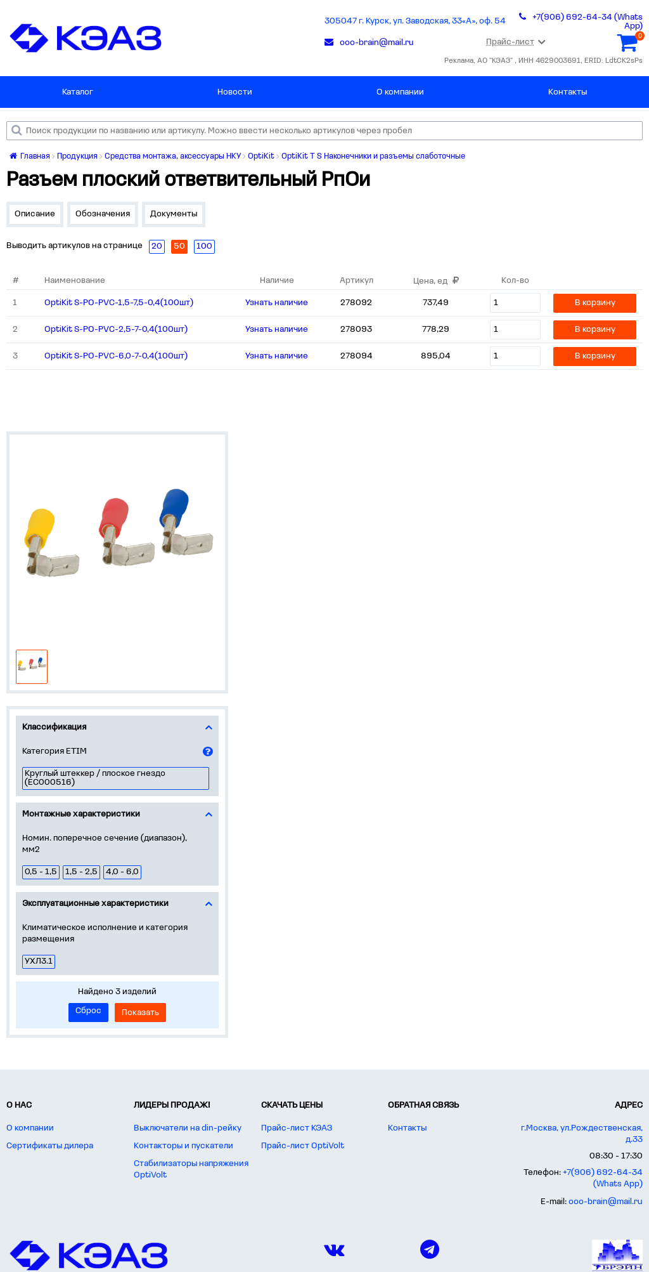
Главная (30, 156)
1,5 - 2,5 (81, 872)
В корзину (595, 303)
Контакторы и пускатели (183, 1146)
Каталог (77, 92)
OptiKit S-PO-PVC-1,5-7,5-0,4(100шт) (118, 303)
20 (156, 246)
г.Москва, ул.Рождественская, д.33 (582, 1134)
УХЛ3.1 (39, 961)
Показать (140, 1013)
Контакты (567, 92)
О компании (400, 92)
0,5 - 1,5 (41, 872)
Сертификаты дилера (49, 1146)
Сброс (88, 1011)
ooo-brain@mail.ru (606, 1202)
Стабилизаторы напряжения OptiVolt (191, 1169)
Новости (234, 92)
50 (179, 246)
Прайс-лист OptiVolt (302, 1146)
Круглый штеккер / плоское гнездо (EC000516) (95, 778)
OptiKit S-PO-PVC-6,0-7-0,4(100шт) (116, 356)
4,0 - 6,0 (122, 872)
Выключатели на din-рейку (187, 1128)
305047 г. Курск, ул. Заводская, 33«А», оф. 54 (415, 21)
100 (204, 246)
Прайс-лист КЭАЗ (296, 1128)
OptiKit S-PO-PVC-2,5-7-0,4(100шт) (116, 329)
